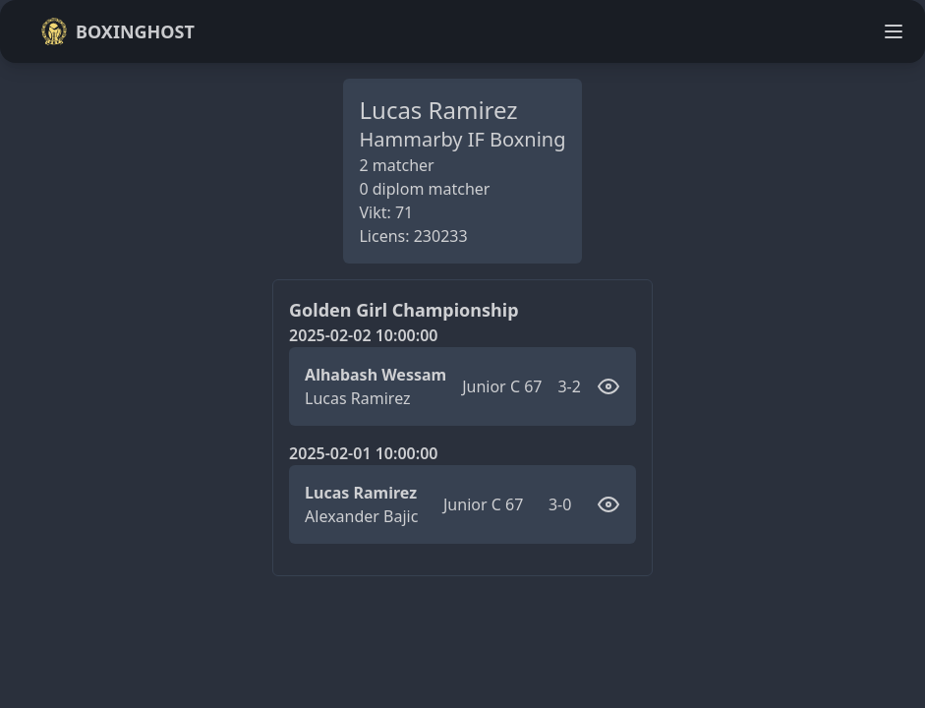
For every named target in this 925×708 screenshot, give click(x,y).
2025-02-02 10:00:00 (363, 335)
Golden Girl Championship (403, 310)
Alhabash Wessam (375, 374)
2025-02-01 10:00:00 (363, 453)
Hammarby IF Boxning (462, 139)
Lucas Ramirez (357, 398)
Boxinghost (117, 31)
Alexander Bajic (361, 516)
